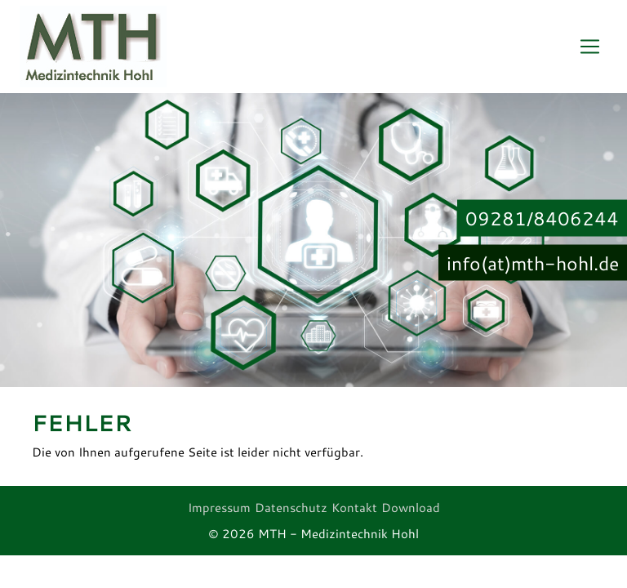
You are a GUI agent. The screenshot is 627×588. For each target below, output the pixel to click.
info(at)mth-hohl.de (533, 262)
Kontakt (354, 507)
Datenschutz (291, 507)
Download (410, 507)
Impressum (219, 507)
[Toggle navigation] (589, 46)
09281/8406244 (542, 218)
